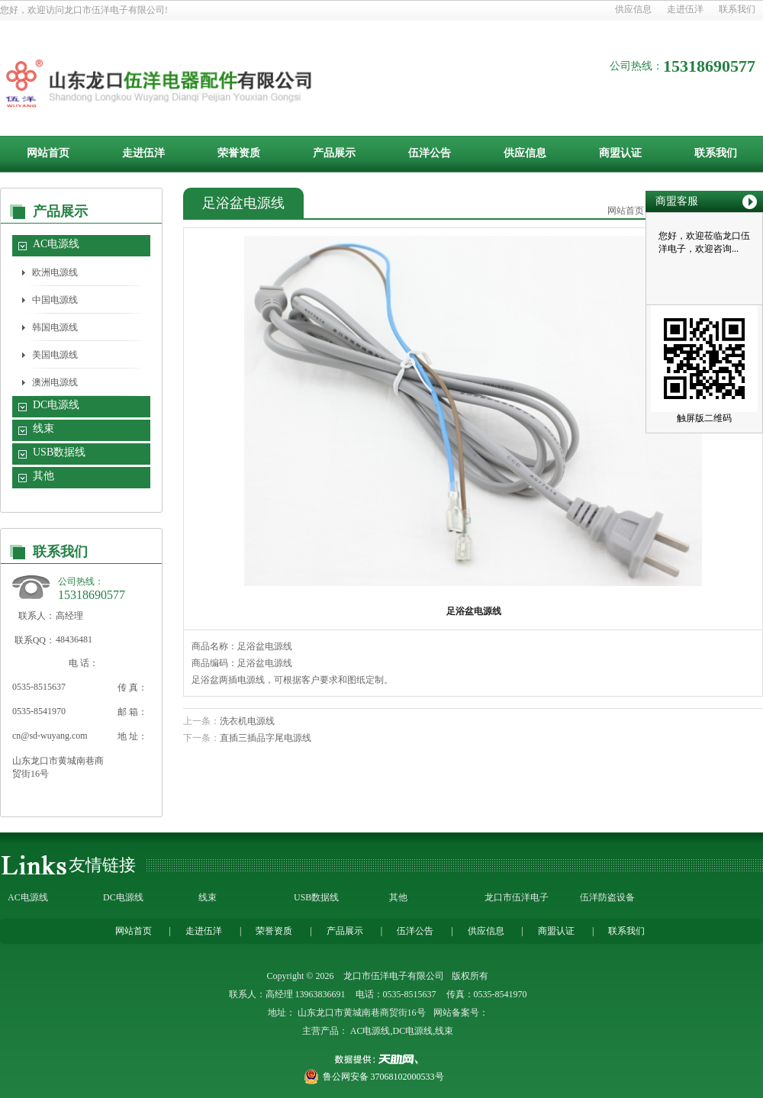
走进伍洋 (685, 9)
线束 (43, 428)
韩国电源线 (55, 327)
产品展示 (334, 153)
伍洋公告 (429, 153)
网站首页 (48, 153)
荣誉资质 (238, 153)
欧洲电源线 (55, 272)
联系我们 (737, 9)
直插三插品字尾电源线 (265, 738)
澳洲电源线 (55, 382)
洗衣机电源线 (247, 721)
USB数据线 (59, 452)
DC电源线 (56, 405)
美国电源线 (55, 354)
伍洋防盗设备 (607, 897)
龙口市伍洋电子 (517, 897)
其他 (43, 475)
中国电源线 (55, 300)
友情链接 (102, 864)
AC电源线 (56, 244)
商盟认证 (620, 153)
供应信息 (633, 9)
